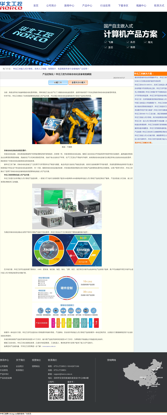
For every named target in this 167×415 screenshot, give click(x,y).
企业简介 (20, 366)
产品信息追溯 (6, 378)
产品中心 (87, 5)
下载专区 (123, 5)
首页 (35, 5)
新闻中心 (69, 5)
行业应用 (105, 5)
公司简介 (51, 5)
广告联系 (27, 414)
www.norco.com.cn (49, 346)
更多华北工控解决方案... (144, 143)
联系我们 (20, 370)
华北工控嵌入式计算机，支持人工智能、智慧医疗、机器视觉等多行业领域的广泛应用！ (51, 69)
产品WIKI (4, 374)
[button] (81, 63)
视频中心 (141, 5)
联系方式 (159, 5)
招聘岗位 (36, 366)
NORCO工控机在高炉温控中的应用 (148, 81)
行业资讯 (4, 370)
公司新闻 (4, 366)
